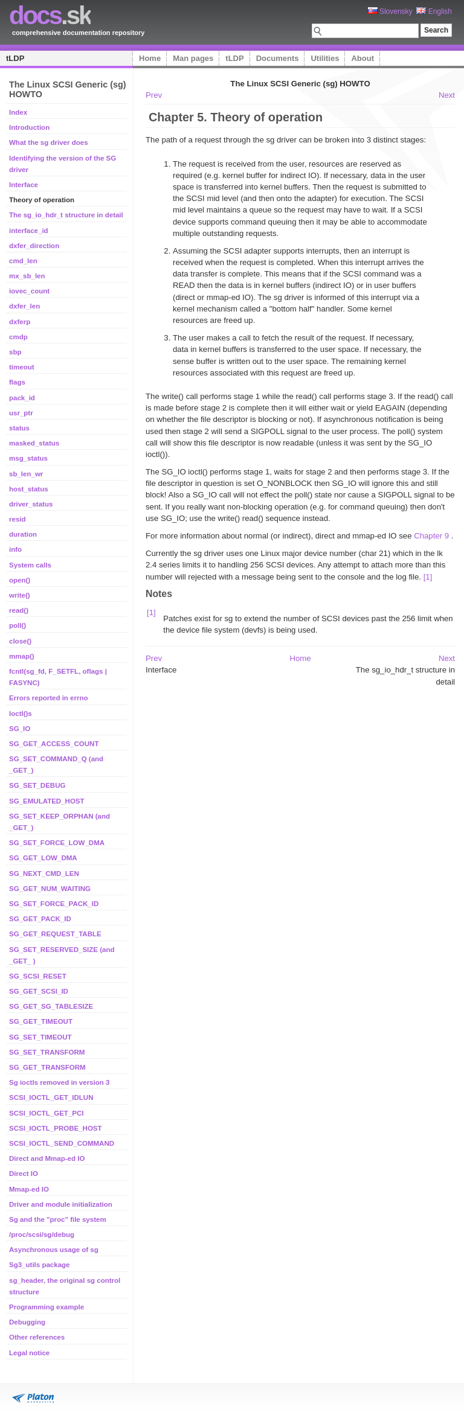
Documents (277, 58)
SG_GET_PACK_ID (40, 918)
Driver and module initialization (60, 1204)
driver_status (31, 504)
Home (150, 58)
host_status (28, 489)
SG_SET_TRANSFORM (47, 1052)
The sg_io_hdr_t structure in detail (66, 215)
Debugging (27, 1322)
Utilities (325, 58)
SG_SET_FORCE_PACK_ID (53, 903)
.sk (50, 15)
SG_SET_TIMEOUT (40, 1037)
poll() (17, 625)
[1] (428, 576)
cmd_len (23, 260)
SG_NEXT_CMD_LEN (44, 873)
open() (19, 580)
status (19, 428)
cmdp (18, 336)
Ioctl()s (20, 713)
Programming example (46, 1307)
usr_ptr (21, 413)
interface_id (28, 230)
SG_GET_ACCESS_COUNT (53, 743)
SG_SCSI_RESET (37, 976)
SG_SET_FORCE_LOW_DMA (57, 842)
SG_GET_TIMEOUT (40, 1021)
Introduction (29, 127)
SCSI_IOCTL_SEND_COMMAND (61, 1143)
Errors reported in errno (48, 697)
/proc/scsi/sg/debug (41, 1234)
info (15, 549)
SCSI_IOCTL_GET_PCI (46, 1113)
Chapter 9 (431, 535)
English (434, 11)
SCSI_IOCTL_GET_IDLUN (51, 1097)
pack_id (22, 397)
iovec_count (29, 291)
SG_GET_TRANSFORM (47, 1067)
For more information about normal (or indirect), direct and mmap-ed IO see (280, 535)
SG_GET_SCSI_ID (38, 991)
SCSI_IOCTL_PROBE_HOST (55, 1128)
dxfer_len (24, 306)
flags (17, 382)
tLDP (15, 58)
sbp (15, 352)
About (362, 58)
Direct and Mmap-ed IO (47, 1158)
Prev (154, 95)
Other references (37, 1337)
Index (18, 112)
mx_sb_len (27, 276)
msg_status (28, 458)
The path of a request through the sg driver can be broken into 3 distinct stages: (286, 139)
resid (17, 519)
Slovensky (390, 11)
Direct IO (23, 1173)
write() (19, 595)
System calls (30, 565)
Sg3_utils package (39, 1264)
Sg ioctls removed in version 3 (59, 1082)
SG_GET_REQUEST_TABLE (55, 934)
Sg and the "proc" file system (57, 1219)
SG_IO (19, 728)
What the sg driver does (48, 142)
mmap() (21, 656)
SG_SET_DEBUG (37, 785)
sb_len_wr (26, 474)
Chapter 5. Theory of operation (236, 117)
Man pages (193, 58)
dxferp (19, 321)
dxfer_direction (34, 245)
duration (23, 534)
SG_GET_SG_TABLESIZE (51, 1006)
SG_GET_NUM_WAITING (50, 888)
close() (20, 641)
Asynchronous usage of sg (53, 1249)
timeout (21, 367)
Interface (23, 184)
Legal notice (29, 1352)
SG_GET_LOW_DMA (43, 857)
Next (447, 95)
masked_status (34, 443)
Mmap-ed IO (29, 1189)
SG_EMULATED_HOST (47, 801)
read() (18, 610)
